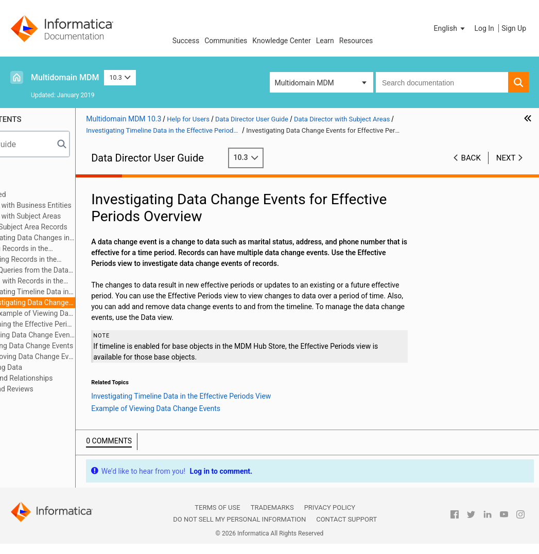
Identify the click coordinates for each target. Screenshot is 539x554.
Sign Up (513, 28)
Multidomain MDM (65, 77)
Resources (356, 41)
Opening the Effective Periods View (88, 324)
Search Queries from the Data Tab (75, 271)
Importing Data (57, 367)
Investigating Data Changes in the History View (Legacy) (75, 238)
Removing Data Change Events (88, 356)
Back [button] (471, 158)
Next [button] (506, 158)
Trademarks (272, 507)
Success (186, 41)
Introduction (36, 184)
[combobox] (442, 82)
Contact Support (346, 519)
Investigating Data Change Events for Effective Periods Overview (80, 303)
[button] (450, 28)
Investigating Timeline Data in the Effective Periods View (75, 292)
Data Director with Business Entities (74, 205)
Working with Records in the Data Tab (72, 282)
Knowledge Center (281, 41)
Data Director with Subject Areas (68, 216)
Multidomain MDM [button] (304, 83)
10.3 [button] (120, 77)
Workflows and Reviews (55, 389)
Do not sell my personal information (239, 519)
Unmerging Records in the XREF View (69, 260)
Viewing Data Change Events (88, 335)
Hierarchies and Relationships (64, 378)
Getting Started (41, 194)
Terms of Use (217, 507)
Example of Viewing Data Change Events (94, 313)
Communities (225, 41)
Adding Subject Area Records (79, 227)
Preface (29, 173)
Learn (325, 41)
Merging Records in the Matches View (65, 249)
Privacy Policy (329, 507)
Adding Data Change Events (87, 346)
